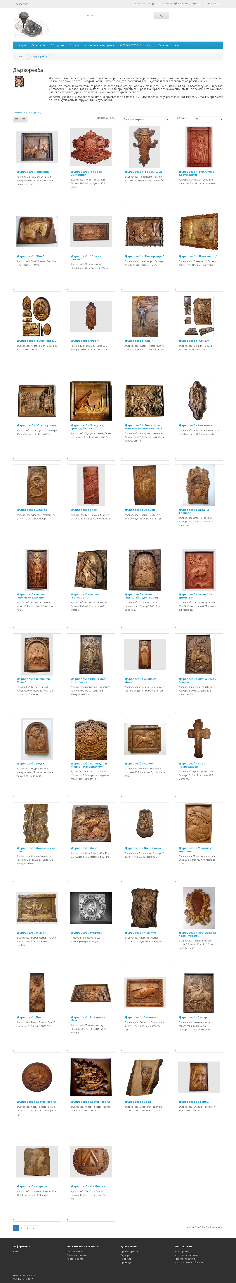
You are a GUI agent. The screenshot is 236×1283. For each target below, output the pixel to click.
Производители (129, 1251)
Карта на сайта (75, 1258)
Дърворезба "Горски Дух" (144, 171)
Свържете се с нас (77, 1251)
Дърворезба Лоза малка (143, 848)
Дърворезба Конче (139, 763)
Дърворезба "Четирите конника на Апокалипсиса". (144, 426)
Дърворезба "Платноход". (36, 340)
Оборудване (58, 45)
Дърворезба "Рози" (85, 340)
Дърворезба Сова (138, 1101)
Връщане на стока (77, 1255)
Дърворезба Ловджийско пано (36, 849)
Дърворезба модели (86, 932)
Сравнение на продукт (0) (27, 112)
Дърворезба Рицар (193, 1017)
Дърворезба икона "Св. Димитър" (196, 595)
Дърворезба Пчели (31, 1017)
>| (34, 1228)
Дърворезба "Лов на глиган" (86, 257)
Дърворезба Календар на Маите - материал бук (89, 765)
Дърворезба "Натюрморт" (144, 256)
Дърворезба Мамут (31, 932)
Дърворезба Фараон (32, 1186)
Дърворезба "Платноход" (198, 256)
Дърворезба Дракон (32, 510)
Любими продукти (185, 1258)
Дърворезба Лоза (84, 848)
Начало (21, 56)
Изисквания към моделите (99, 45)
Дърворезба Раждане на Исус (89, 1018)
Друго (150, 45)
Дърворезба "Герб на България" (86, 173)
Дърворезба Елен (84, 510)
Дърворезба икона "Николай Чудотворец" (142, 595)
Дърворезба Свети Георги (36, 1101)
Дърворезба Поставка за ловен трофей (197, 934)
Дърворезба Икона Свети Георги (197, 680)
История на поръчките (187, 1255)
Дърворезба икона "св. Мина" (34, 680)
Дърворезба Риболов (140, 1017)
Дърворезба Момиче (140, 932)
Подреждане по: (106, 117)
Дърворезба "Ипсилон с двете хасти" (196, 173)
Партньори (127, 1258)
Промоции (127, 1262)
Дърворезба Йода (30, 763)
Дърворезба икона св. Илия (141, 680)
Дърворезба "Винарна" (34, 171)
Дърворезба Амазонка (195, 425)
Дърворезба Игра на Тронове (194, 511)
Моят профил (182, 1251)
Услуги (22, 45)
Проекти (74, 45)
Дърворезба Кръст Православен (193, 765)
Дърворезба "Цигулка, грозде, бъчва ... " (87, 426)
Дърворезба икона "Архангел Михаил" (31, 595)
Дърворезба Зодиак (140, 510)
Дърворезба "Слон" (139, 340)
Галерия (163, 45)
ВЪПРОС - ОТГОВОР (130, 45)
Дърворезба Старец (194, 1101)
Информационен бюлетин (189, 1262)
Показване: (181, 117)
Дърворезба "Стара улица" (37, 425)
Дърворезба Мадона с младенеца (195, 849)
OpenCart (31, 1275)
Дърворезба (38, 45)
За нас (16, 1251)
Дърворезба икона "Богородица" (85, 595)
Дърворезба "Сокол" (194, 340)
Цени (176, 45)
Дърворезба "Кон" (30, 256)
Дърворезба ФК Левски (88, 1186)
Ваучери (125, 1255)
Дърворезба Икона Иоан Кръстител (89, 680)
